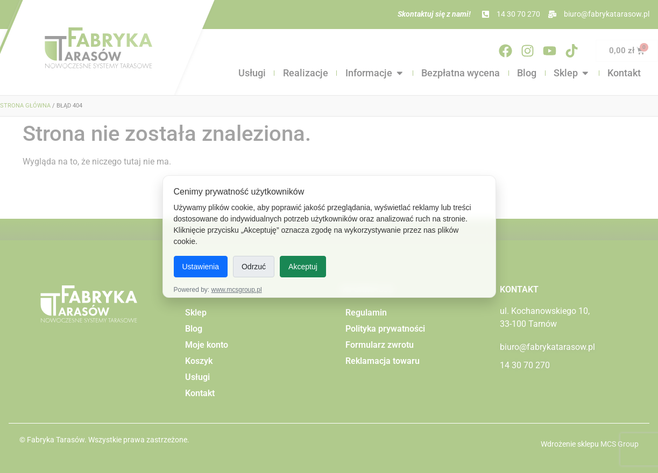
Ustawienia (200, 266)
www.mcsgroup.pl (236, 289)
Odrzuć (254, 266)
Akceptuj (302, 266)
